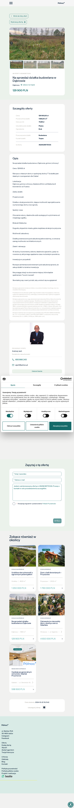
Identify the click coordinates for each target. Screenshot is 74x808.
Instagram (5, 736)
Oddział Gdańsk (37, 371)
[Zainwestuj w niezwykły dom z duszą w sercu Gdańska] (51, 618)
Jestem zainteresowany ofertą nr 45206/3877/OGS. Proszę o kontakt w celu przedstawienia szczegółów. (37, 492)
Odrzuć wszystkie (13, 426)
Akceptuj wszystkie (60, 426)
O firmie (5, 757)
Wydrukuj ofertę (18, 22)
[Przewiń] (61, 631)
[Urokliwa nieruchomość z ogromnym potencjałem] (22, 568)
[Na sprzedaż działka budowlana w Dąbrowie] (22, 618)
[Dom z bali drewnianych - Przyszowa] (51, 568)
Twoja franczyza (8, 752)
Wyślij (57, 521)
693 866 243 (19, 359)
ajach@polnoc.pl (20, 365)
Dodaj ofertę (6, 745)
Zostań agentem (8, 750)
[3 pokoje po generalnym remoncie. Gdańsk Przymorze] (22, 668)
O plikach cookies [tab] (61, 385)
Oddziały (5, 759)
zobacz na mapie (28, 85)
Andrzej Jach (17, 351)
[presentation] (27, 511)
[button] (62, 43)
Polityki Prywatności (49, 503)
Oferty (4, 743)
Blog (3, 762)
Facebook (5, 738)
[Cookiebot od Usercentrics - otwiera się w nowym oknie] (62, 379)
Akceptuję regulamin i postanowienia (36, 504)
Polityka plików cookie (10, 771)
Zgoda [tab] (13, 385)
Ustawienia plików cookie (37, 426)
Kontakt (5, 764)
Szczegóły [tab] (37, 385)
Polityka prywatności (9, 769)
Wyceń (4, 748)
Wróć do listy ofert (19, 16)
